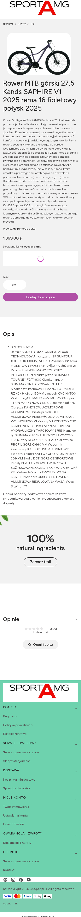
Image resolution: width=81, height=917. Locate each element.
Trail (32, 23)
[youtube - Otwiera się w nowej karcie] (28, 879)
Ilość (6, 277)
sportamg (8, 23)
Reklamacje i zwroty (17, 843)
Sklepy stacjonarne (17, 761)
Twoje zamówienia (16, 807)
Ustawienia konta (15, 815)
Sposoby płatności (16, 788)
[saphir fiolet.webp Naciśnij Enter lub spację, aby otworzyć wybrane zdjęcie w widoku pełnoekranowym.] (39, 54)
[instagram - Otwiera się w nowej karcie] (13, 879)
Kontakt (8, 870)
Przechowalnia (13, 824)
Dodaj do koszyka (40, 297)
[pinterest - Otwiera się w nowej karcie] (5, 879)
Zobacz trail (40, 562)
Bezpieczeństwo (15, 734)
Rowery (22, 23)
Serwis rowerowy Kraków (21, 752)
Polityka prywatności (18, 725)
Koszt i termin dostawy (19, 779)
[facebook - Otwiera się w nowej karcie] (21, 879)
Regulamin (10, 716)
